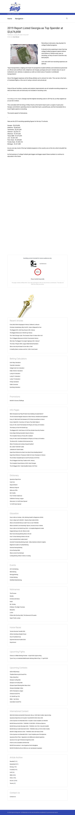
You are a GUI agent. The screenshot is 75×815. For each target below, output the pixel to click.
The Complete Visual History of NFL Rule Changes (23, 463)
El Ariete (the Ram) (15, 598)
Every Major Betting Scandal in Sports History (22, 433)
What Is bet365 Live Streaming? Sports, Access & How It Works (26, 525)
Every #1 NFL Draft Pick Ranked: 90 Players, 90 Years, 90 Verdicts (27, 425)
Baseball (12, 761)
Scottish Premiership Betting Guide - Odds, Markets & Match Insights (28, 542)
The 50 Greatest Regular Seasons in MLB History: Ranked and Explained (29, 416)
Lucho (11, 612)
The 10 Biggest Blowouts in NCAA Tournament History (24, 338)
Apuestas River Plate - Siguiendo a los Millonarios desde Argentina (27, 737)
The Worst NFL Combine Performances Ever (21, 441)
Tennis (11, 783)
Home (9, 19)
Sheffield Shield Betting (16, 580)
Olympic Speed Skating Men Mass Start (20, 685)
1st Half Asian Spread (15, 504)
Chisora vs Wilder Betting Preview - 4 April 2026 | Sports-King (25, 655)
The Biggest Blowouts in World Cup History (21, 332)
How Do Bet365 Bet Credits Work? (19, 539)
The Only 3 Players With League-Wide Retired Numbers (24, 343)
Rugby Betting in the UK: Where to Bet (19, 531)
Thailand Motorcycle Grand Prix (18, 674)
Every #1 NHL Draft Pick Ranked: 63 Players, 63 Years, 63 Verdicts (27, 438)
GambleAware (43, 263)
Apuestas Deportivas (15, 479)
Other (11, 778)
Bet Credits (13, 493)
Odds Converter (14, 384)
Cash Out (12, 482)
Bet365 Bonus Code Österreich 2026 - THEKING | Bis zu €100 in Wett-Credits (30, 729)
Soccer (11, 780)
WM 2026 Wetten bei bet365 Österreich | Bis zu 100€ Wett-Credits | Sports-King (30, 715)
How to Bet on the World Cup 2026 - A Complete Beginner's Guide (27, 528)
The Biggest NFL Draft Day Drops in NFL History (22, 330)
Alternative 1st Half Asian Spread (18, 501)
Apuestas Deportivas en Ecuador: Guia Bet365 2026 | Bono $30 (26, 718)
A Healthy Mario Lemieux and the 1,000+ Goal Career (24, 349)
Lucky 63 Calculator (15, 373)
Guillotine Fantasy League (16, 498)
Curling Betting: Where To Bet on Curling (20, 555)
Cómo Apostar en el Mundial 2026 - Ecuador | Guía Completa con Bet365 (29, 720)
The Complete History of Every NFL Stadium (21, 435)
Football (12, 769)
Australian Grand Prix (15, 702)
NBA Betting (13, 571)
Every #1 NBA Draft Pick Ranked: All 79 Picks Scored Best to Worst (27, 419)
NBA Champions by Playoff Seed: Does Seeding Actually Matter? (26, 414)
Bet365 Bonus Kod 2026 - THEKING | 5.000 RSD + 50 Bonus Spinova (28, 723)
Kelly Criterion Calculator (16, 370)
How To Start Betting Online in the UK (19, 536)
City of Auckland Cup (15, 637)
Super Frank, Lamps (15, 618)
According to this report (14, 99)
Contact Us (13, 796)
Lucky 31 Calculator (15, 376)
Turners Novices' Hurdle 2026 (17, 631)
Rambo (12, 596)
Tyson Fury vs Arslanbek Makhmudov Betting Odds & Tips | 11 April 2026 (29, 658)
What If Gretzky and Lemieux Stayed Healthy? (22, 444)
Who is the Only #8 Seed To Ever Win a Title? (21, 346)
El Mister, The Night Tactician (17, 607)
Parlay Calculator (14, 381)
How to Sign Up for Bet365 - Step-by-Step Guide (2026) (24, 520)
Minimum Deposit (14, 487)
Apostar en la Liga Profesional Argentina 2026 (22, 740)
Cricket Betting (14, 577)
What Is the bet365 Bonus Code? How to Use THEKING (24, 522)
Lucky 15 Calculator (15, 379)
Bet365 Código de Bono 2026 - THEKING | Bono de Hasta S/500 (26, 731)
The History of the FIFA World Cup (18, 427)
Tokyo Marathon (14, 677)
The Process (13, 593)
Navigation (19, 19)
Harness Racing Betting (16, 547)
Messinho (12, 609)
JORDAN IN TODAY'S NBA (16, 449)
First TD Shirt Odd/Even (16, 495)
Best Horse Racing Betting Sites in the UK (20, 533)
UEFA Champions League (16, 691)
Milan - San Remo (14, 699)
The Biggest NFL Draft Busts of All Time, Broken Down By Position (27, 430)
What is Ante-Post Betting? (17, 553)
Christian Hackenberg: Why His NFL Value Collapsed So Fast (25, 327)
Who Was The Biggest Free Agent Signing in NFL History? (25, 341)
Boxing (11, 767)
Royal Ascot (13, 642)
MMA (11, 775)
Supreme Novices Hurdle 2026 (18, 639)
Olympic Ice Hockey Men (16, 682)
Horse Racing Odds (15, 550)
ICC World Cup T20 (15, 696)
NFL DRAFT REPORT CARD (17, 446)
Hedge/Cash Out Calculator (17, 368)
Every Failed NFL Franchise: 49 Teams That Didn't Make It (25, 422)
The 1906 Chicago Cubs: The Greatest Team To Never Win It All (26, 335)
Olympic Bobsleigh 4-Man (16, 688)
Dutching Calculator (15, 387)
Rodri (11, 601)
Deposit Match (13, 484)
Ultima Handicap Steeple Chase (18, 634)
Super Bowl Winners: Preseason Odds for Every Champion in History (27, 455)
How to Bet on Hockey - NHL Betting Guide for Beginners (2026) (26, 517)
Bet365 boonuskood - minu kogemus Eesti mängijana (24, 745)
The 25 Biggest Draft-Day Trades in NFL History (22, 460)
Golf (11, 772)
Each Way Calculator (15, 362)
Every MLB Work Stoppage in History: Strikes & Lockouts (24, 324)
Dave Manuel (16, 37)
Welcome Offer (14, 490)
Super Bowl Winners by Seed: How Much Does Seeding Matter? (26, 452)
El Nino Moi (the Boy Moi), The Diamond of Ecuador (23, 615)
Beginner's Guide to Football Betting (19, 544)
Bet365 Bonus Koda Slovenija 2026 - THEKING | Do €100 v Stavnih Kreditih (29, 726)
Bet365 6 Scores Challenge (17, 400)
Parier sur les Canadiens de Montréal (19, 742)
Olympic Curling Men (15, 680)
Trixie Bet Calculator (15, 365)
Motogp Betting (14, 574)
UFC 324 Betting (14, 569)
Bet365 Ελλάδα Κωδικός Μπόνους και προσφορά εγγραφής (26, 748)
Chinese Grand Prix (15, 693)
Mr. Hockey (13, 604)
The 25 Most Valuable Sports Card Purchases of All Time (24, 457)
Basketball (12, 764)
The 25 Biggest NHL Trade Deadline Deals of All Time (23, 466)
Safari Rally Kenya (14, 671)
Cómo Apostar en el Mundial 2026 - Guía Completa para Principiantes (28, 734)
